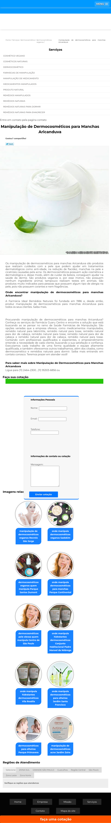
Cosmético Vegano (14, 56)
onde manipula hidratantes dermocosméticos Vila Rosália (28, 696)
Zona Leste (11, 775)
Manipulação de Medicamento (21, 78)
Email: (48, 419)
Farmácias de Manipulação (19, 72)
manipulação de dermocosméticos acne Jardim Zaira (60, 749)
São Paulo (93, 770)
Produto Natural (13, 89)
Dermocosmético (13, 67)
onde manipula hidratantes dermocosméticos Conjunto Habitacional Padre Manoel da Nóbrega (60, 642)
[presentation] (50, 445)
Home (17, 801)
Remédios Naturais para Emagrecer (24, 112)
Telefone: (45, 431)
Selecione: (11, 770)
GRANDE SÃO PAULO (43, 770)
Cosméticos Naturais (15, 61)
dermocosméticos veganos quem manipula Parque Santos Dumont (28, 587)
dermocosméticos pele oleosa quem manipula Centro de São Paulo (28, 638)
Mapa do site (68, 810)
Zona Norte (25, 775)
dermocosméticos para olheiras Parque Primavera (28, 749)
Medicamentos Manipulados (20, 84)
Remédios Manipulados (17, 95)
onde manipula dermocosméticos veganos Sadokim (60, 534)
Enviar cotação (43, 494)
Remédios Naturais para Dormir (22, 106)
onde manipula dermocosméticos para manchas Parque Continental (60, 587)
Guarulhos (62, 770)
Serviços (55, 49)
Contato (40, 810)
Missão (67, 801)
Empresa (42, 801)
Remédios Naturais (14, 101)
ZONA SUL (24, 770)
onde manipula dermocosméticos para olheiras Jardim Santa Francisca (60, 698)
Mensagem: (45, 475)
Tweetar (10, 143)
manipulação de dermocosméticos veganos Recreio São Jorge (28, 536)
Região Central (78, 770)
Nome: (49, 408)
